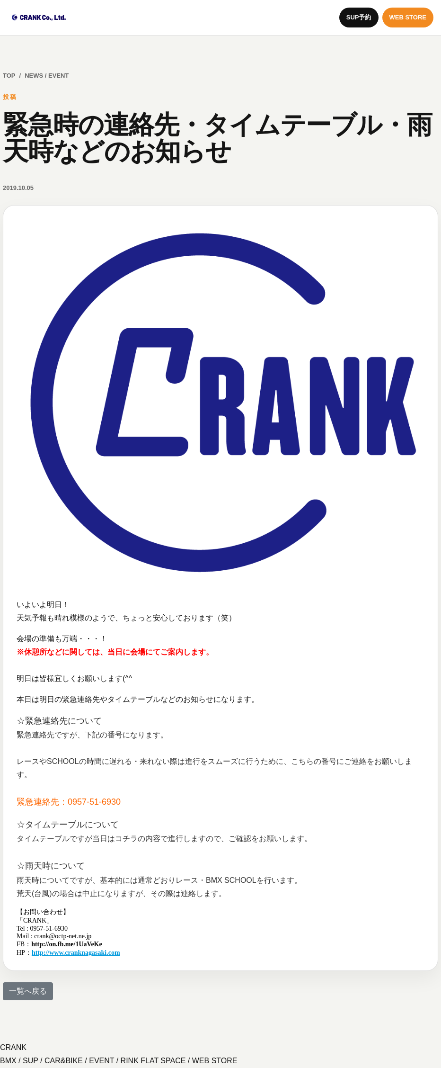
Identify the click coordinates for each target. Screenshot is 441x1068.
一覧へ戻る (28, 991)
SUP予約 (358, 17)
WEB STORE (408, 17)
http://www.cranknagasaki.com (76, 952)
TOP (9, 75)
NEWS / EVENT (47, 75)
